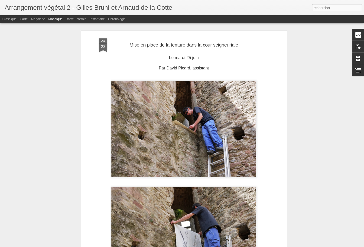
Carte (24, 19)
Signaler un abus (214, 244)
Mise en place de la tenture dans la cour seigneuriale (184, 28)
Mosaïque (55, 19)
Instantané (97, 19)
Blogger (198, 244)
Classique (9, 19)
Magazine (38, 19)
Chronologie (117, 19)
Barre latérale (76, 19)
